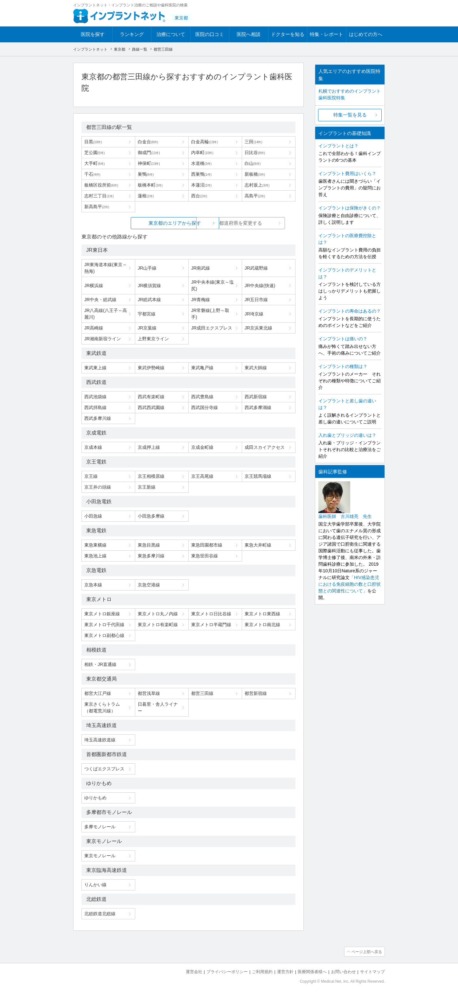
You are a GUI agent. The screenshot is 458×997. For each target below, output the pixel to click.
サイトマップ (372, 971)
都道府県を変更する (236, 223)
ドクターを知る (287, 34)
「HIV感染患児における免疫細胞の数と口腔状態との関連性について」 (349, 584)
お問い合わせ (343, 971)
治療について (170, 34)
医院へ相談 (248, 34)
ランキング (132, 34)
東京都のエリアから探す (140, 223)
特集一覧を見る (350, 114)
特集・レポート (326, 34)
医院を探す (93, 34)
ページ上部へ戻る (366, 952)
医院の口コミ (209, 34)
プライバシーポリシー (227, 971)
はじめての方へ (365, 34)
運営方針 (285, 971)
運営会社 (194, 971)
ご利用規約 (262, 971)
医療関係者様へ (312, 971)
